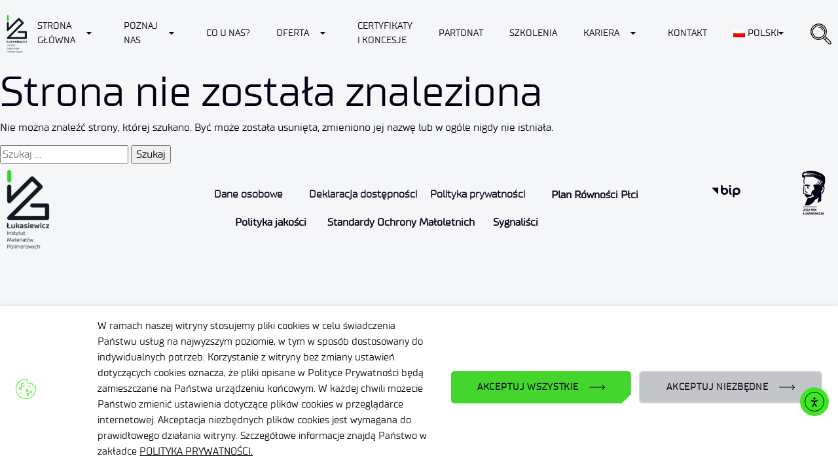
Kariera (601, 33)
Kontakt (687, 33)
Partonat (461, 33)
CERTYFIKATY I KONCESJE (384, 33)
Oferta (292, 33)
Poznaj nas (141, 33)
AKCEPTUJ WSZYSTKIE (528, 386)
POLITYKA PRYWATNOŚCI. (196, 451)
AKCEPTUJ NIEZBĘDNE (717, 386)
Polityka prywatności (477, 194)
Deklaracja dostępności (363, 194)
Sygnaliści (515, 222)
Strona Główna (56, 33)
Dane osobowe (248, 194)
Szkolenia (533, 33)
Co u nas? (228, 33)
